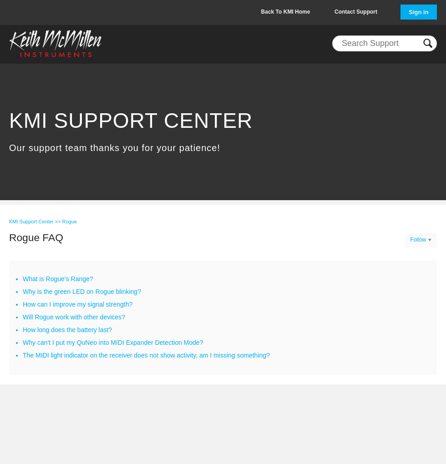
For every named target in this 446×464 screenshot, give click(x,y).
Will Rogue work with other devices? (74, 317)
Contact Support (355, 12)
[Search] (384, 43)
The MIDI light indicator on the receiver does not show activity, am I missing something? (146, 355)
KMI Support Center (31, 221)
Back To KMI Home (285, 12)
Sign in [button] (418, 12)
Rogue (69, 221)
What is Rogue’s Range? (58, 278)
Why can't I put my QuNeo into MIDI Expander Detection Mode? (113, 342)
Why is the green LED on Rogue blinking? (82, 291)
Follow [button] (418, 240)
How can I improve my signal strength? (77, 304)
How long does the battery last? (67, 329)
